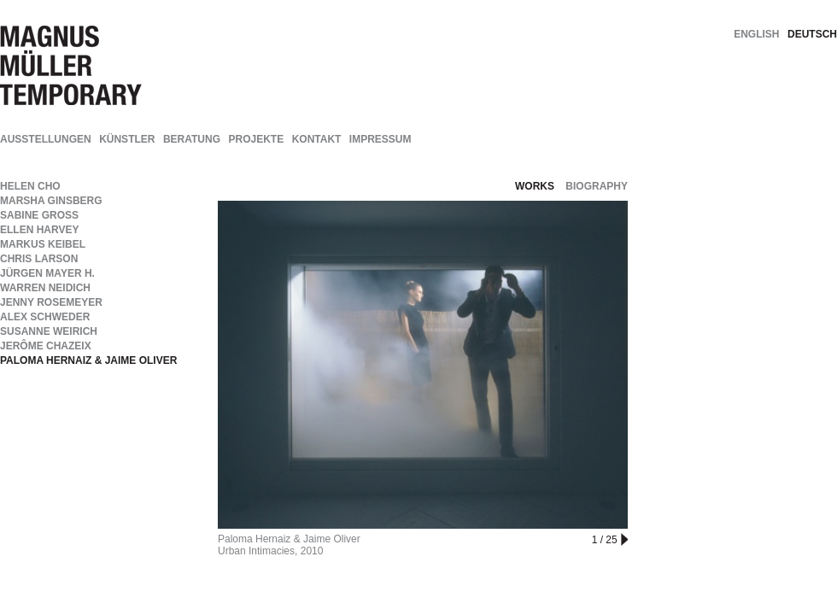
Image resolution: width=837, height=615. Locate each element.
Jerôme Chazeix (45, 346)
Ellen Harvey (39, 230)
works (534, 186)
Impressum (380, 139)
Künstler (127, 139)
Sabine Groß (39, 215)
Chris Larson (39, 259)
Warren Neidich (45, 288)
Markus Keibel (42, 244)
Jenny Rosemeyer (51, 302)
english (756, 34)
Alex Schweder (45, 317)
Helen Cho (30, 186)
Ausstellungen (45, 139)
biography (596, 186)
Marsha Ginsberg (51, 201)
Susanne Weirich (48, 331)
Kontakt (317, 139)
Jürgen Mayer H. (47, 273)
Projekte (256, 139)
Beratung (191, 139)
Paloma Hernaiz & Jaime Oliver (88, 360)
